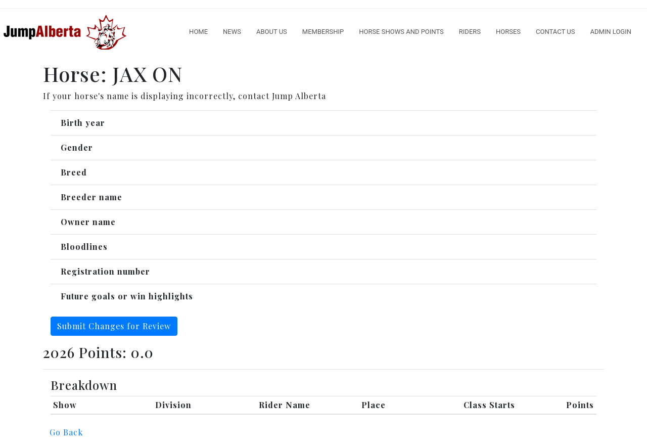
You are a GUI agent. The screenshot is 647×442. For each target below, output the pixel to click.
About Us (271, 31)
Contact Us (555, 31)
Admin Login (610, 31)
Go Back (66, 432)
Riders (470, 31)
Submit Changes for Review (114, 326)
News (232, 31)
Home (198, 31)
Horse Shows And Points (401, 31)
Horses (508, 31)
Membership (323, 31)
